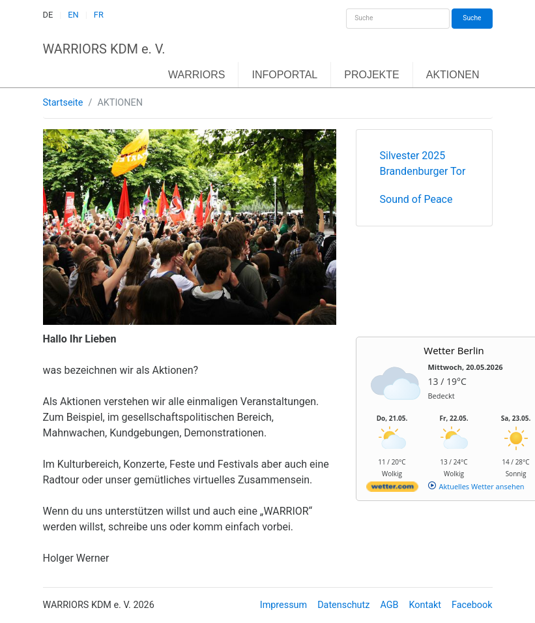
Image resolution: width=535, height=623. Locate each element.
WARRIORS (196, 74)
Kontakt (425, 605)
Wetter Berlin (454, 350)
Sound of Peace (416, 199)
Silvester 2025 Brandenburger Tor (423, 163)
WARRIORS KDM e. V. (104, 49)
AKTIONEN (453, 74)
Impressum (283, 605)
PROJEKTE (371, 74)
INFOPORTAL (284, 74)
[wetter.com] (392, 489)
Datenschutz (343, 605)
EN (73, 15)
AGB (389, 605)
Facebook (472, 605)
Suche (472, 18)
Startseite (63, 102)
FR (99, 15)
